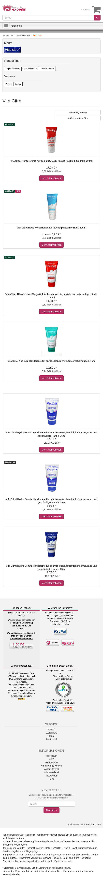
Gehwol (47, 858)
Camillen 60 (69, 858)
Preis (78, 112)
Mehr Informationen (51, 178)
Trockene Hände (30, 69)
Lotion (18, 84)
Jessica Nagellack (11, 851)
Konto (51, 736)
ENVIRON (56, 848)
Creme (9, 84)
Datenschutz (66, 679)
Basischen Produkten (39, 854)
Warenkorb (51, 732)
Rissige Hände (47, 69)
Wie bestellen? (51, 772)
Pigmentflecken (12, 69)
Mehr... (21, 699)
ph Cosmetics (83, 854)
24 (78, 118)
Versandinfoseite (11, 874)
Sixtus (38, 858)
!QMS (47, 848)
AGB (51, 759)
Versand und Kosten (51, 765)
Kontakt (51, 729)
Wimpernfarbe (85, 848)
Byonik (66, 848)
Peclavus (56, 858)
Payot (74, 848)
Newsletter (51, 775)
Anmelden (85, 9)
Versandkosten (93, 824)
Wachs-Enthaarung (24, 841)
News (51, 779)
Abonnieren (52, 810)
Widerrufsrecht (51, 769)
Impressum (51, 755)
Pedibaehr (85, 858)
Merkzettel (51, 739)
